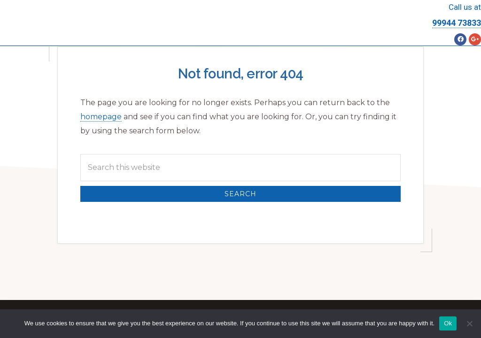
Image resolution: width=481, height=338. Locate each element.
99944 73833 (456, 23)
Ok (448, 323)
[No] (469, 323)
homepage (101, 116)
